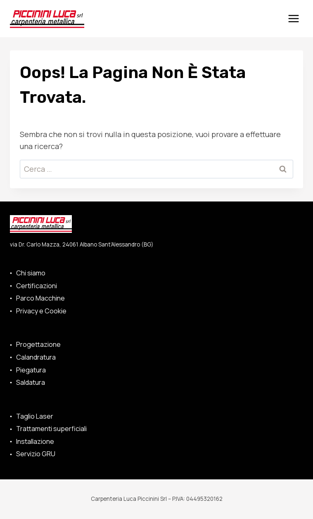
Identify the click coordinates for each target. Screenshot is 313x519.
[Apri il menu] (293, 18)
